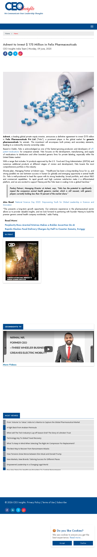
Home (7, 33)
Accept (62, 543)
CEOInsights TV (13, 326)
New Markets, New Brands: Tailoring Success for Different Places (33, 459)
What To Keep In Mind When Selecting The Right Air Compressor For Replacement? (41, 443)
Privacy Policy (33, 502)
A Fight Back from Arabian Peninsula (22, 427)
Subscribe (62, 502)
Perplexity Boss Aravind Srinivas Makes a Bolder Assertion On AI (40, 225)
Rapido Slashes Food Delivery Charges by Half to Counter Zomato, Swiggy (45, 229)
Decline (83, 543)
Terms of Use (48, 502)
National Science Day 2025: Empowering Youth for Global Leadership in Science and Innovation (48, 203)
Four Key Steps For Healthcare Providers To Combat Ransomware (34, 470)
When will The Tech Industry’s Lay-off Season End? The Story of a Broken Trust (39, 433)
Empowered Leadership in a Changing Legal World (27, 464)
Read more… (76, 537)
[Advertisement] (49, 65)
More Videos (9, 364)
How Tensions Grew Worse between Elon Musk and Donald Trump (34, 454)
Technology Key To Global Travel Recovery (24, 438)
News (16, 33)
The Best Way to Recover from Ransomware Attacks (28, 448)
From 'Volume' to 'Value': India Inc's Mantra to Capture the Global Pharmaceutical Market (43, 422)
